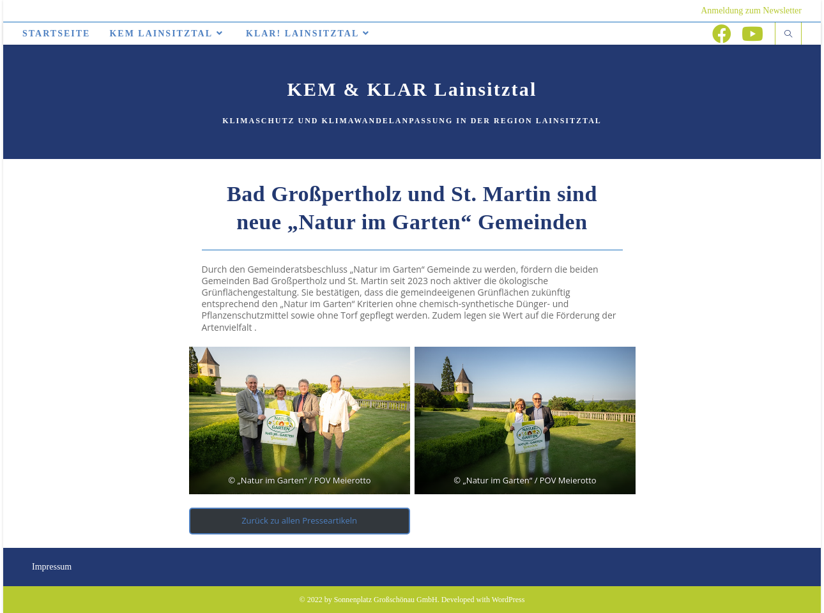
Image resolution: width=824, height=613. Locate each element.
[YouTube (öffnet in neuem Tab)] (752, 33)
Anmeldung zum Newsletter (751, 10)
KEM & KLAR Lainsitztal (412, 89)
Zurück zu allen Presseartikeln (299, 520)
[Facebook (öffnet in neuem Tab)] (721, 33)
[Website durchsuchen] (788, 34)
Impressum (52, 566)
